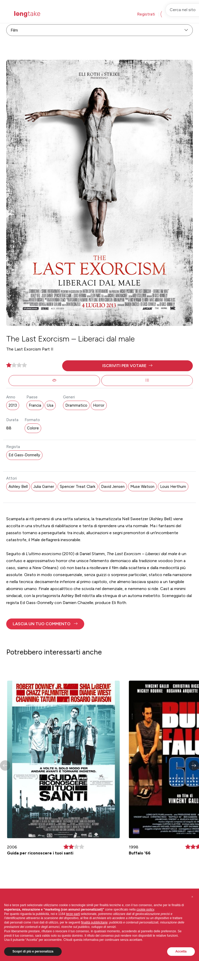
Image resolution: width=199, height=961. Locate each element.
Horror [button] (98, 405)
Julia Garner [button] (43, 486)
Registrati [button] (146, 14)
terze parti (73, 914)
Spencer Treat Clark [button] (77, 486)
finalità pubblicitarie (94, 922)
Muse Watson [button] (142, 486)
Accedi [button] (171, 14)
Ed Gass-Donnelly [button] (24, 455)
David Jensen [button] (113, 486)
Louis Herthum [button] (173, 486)
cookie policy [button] (145, 909)
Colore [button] (33, 428)
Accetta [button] (181, 951)
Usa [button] (50, 405)
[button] (127, 365)
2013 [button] (13, 405)
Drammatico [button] (76, 405)
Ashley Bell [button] (18, 486)
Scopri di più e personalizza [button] (32, 951)
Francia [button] (35, 405)
